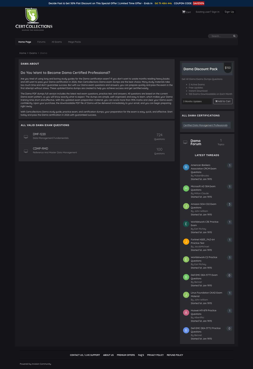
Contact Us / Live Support (85, 355)
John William (201, 211)
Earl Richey (200, 228)
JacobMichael (201, 246)
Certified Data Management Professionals (206, 125)
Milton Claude (201, 193)
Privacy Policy (155, 355)
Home (22, 53)
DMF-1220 (39, 134)
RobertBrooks (201, 175)
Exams (32, 53)
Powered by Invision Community (35, 364)
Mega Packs (74, 41)
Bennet (198, 282)
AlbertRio (199, 317)
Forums (41, 41)
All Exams (57, 41)
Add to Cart (223, 101)
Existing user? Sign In (207, 11)
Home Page (24, 41)
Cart (186, 12)
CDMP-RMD (40, 148)
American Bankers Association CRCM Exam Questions (203, 168)
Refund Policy (175, 355)
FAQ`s (141, 355)
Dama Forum (196, 142)
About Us (108, 355)
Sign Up (229, 11)
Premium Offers (126, 355)
